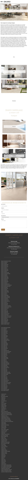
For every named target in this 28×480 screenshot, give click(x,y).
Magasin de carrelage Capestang (4, 278)
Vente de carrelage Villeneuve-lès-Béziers (5, 327)
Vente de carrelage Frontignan (4, 343)
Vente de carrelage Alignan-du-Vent (5, 350)
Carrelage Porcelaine (3, 461)
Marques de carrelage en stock (4, 436)
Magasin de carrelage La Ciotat (4, 319)
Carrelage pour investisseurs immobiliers (5, 451)
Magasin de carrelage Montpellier (4, 295)
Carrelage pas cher (3, 397)
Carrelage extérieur (3, 398)
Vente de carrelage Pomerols (4, 335)
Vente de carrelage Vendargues (4, 374)
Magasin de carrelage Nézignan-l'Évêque (5, 273)
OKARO (7, 2)
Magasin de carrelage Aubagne (4, 311)
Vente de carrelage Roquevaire (4, 381)
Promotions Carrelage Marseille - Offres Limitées (6, 469)
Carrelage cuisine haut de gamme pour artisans (6, 413)
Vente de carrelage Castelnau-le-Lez (5, 367)
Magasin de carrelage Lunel (4, 294)
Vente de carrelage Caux (4, 359)
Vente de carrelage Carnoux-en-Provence (5, 383)
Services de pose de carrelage (4, 435)
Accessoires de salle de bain (4, 446)
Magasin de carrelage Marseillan (4, 264)
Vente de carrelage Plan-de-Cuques (5, 389)
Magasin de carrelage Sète (4, 263)
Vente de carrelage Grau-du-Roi (4, 366)
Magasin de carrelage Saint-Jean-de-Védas (6, 305)
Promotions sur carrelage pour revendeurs (5, 419)
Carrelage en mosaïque (3, 438)
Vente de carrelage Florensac (4, 333)
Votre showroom (3, 215)
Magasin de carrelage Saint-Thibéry (5, 272)
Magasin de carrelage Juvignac (4, 303)
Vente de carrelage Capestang (4, 344)
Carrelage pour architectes (4, 452)
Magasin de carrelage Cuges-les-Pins (5, 313)
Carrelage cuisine (3, 395)
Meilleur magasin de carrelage (4, 396)
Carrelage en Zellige (3, 460)
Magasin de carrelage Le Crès (4, 310)
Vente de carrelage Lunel (4, 360)
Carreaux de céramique (3, 403)
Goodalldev (17, 478)
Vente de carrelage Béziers (4, 328)
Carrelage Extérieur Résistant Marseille (5, 468)
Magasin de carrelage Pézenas (4, 265)
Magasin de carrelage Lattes (4, 302)
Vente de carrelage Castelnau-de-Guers (5, 352)
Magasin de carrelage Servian (4, 279)
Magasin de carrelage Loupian (4, 280)
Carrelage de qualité (3, 404)
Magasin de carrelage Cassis (4, 318)
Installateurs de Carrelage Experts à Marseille (6, 470)
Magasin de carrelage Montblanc (4, 270)
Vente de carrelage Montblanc (4, 336)
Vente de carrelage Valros (4, 349)
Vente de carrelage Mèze (4, 341)
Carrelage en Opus (3, 459)
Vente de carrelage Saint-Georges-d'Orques (6, 373)
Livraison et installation (3, 445)
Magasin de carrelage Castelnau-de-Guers (5, 286)
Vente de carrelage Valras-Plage (4, 358)
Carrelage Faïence (3, 454)
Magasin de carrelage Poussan (4, 288)
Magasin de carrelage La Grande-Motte (5, 296)
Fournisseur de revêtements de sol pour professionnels (7, 421)
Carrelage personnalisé (3, 427)
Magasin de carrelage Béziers (4, 262)
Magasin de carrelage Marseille (4, 320)
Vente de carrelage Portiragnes (4, 357)
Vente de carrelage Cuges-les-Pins (5, 380)
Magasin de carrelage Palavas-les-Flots (5, 297)
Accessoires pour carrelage (4, 430)
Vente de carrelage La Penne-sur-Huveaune (6, 382)
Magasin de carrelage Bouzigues (4, 281)
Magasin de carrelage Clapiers (4, 304)
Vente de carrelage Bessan (4, 342)
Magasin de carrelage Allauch (4, 321)
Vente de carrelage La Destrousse (5, 390)
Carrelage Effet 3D (3, 462)
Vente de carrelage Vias (3, 334)
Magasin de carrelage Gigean (4, 287)
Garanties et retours (3, 437)
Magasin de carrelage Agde (4, 289)
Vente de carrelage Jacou (4, 375)
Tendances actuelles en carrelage (4, 429)
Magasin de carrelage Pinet (4, 271)
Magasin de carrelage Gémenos (4, 312)
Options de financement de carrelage (5, 443)
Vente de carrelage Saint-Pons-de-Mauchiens (6, 351)
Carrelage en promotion (3, 405)
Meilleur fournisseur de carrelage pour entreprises (6, 414)
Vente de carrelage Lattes (4, 368)
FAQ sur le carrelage (3, 428)
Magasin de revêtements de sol (4, 411)
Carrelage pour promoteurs (4, 453)
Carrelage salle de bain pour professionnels (6, 412)
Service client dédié (3, 444)
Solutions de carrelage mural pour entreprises (6, 420)
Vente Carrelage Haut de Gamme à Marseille (6, 467)
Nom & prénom (3, 204)
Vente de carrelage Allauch (4, 388)
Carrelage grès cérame (3, 406)
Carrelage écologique (3, 422)
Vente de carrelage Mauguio (4, 365)
